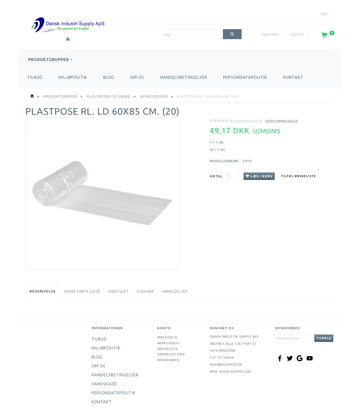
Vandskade (104, 384)
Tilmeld (324, 338)
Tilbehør (145, 291)
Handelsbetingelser (183, 77)
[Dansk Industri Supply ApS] (67, 17)
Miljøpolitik (72, 77)
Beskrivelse (42, 291)
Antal (217, 176)
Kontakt (293, 77)
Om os (137, 77)
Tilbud (34, 77)
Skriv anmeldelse (282, 121)
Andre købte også (82, 291)
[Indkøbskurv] (327, 36)
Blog (108, 77)
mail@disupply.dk (226, 364)
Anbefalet (118, 291)
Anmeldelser (175, 291)
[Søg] (232, 34)
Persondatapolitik (245, 77)
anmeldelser (246, 121)
